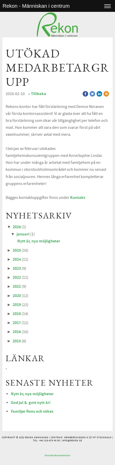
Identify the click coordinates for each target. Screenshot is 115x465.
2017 (17, 323)
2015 (17, 341)
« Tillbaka (37, 94)
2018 (17, 314)
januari (23, 234)
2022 (17, 277)
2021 (17, 286)
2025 (17, 250)
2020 (17, 296)
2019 (17, 305)
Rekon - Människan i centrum (36, 6)
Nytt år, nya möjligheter (38, 241)
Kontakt (77, 197)
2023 (17, 268)
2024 (17, 259)
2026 (17, 227)
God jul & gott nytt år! (31, 402)
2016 (17, 332)
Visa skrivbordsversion (57, 455)
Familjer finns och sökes (32, 411)
